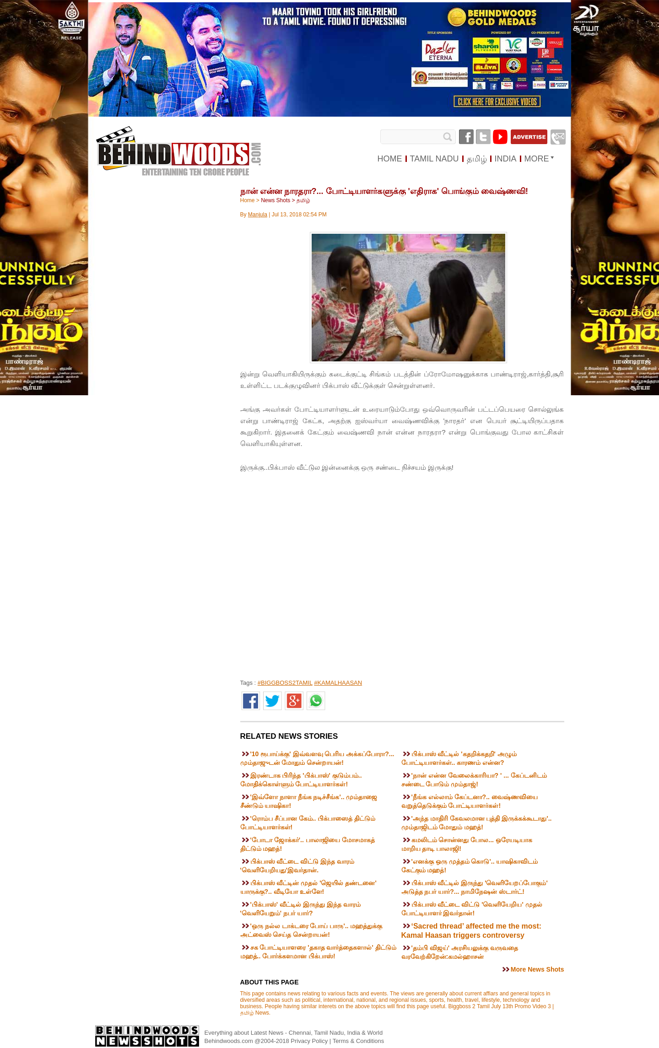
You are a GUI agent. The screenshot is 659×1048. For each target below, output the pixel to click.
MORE (536, 159)
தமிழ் (303, 200)
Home (247, 200)
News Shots (275, 200)
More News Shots (537, 969)
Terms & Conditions (358, 1040)
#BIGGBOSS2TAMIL (285, 682)
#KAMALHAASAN (338, 682)
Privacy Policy (310, 1040)
